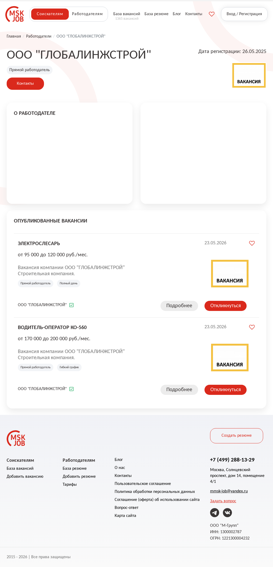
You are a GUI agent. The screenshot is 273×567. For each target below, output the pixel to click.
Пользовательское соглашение (143, 484)
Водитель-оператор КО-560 (52, 327)
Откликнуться (225, 306)
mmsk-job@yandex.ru (229, 491)
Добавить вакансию (25, 477)
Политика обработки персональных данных (155, 492)
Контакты (25, 84)
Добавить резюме (79, 477)
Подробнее (179, 306)
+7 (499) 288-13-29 (232, 459)
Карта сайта (125, 516)
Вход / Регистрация (244, 14)
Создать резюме (237, 436)
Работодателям (87, 14)
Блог (119, 460)
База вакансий (20, 469)
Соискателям (50, 14)
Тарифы (70, 485)
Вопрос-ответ (126, 508)
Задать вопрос (223, 501)
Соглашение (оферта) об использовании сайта (157, 500)
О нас (120, 468)
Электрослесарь (39, 243)
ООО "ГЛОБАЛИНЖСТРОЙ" (42, 305)
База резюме (75, 469)
